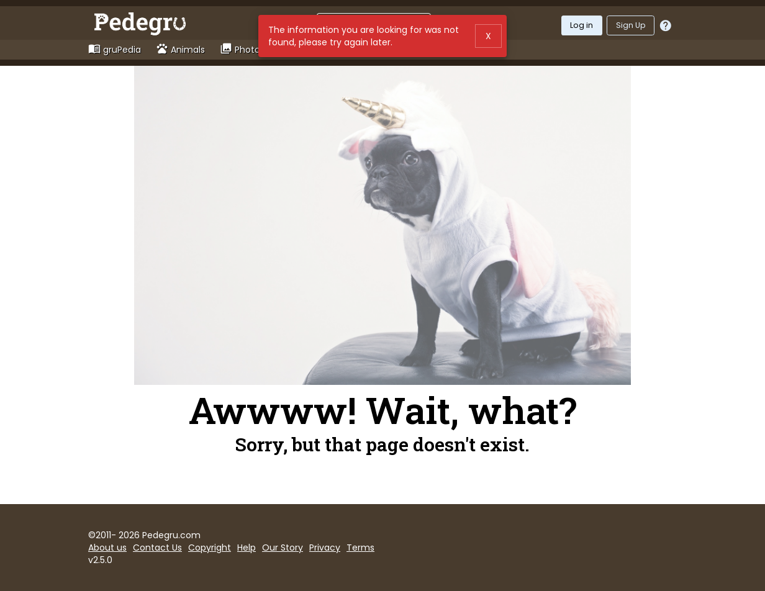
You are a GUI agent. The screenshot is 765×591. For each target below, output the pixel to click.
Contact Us (157, 547)
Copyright (209, 547)
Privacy (324, 547)
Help (246, 547)
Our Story (282, 547)
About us (107, 547)
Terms (360, 547)
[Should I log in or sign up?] (665, 25)
